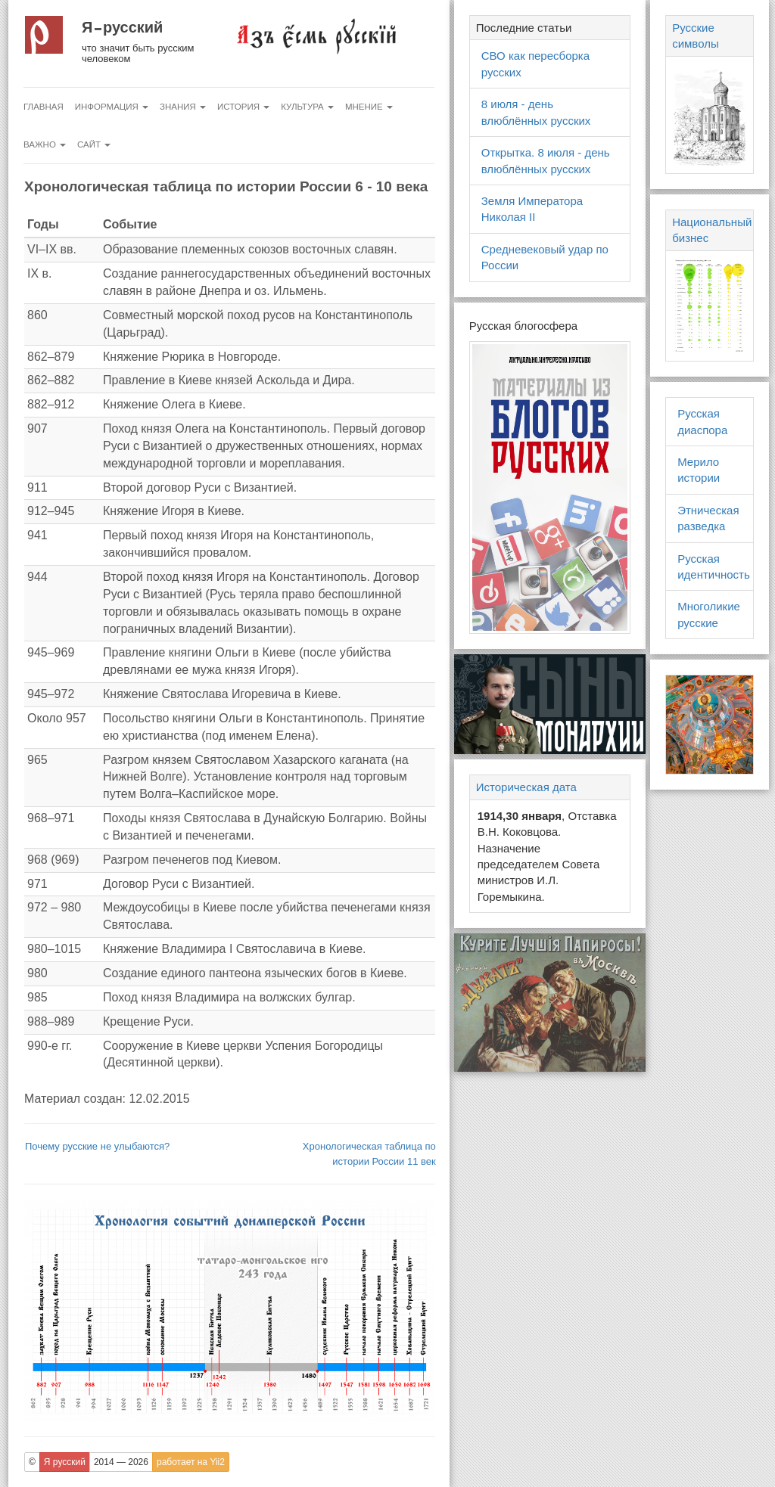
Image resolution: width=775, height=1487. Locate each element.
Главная (43, 106)
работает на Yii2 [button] (191, 1462)
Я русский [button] (65, 1462)
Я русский (122, 27)
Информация (111, 106)
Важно (44, 144)
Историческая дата (526, 787)
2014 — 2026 (121, 1462)
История (243, 106)
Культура (307, 106)
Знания (183, 106)
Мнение (369, 106)
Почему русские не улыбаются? (97, 1146)
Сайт (93, 144)
